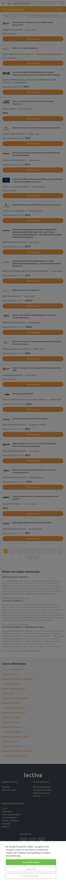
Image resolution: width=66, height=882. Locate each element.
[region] (33, 861)
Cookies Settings (31, 876)
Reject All (31, 869)
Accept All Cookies (31, 862)
